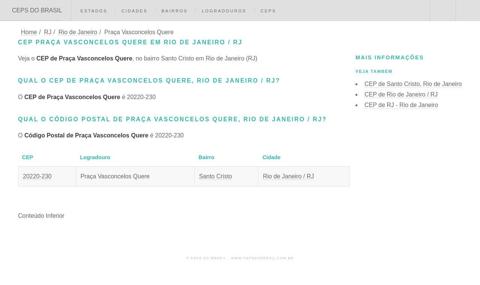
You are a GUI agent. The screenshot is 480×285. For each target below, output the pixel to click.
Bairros (175, 11)
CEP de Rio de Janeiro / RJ (401, 94)
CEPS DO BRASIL (37, 10)
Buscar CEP (442, 10)
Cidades (134, 11)
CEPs (268, 11)
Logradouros (224, 11)
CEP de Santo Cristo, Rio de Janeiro (413, 84)
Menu (468, 10)
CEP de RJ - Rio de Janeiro (401, 105)
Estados (93, 11)
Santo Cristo (215, 176)
